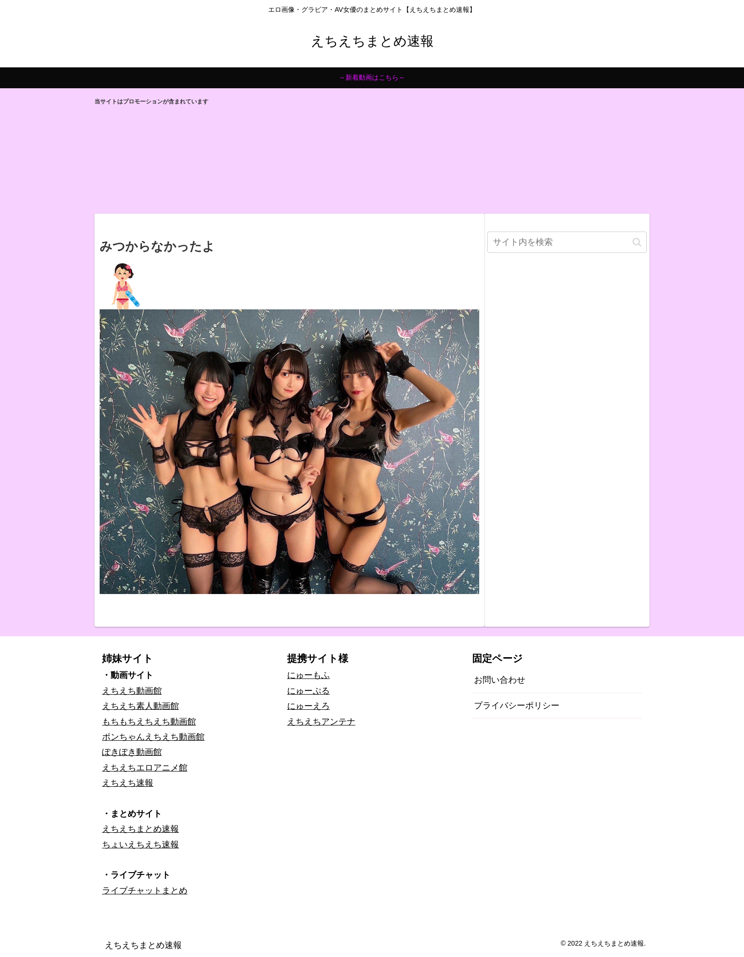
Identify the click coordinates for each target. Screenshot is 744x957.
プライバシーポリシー (516, 705)
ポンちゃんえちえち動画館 (153, 737)
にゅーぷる (308, 691)
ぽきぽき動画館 (132, 752)
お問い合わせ (499, 680)
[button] (637, 242)
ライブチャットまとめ (144, 890)
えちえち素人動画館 (140, 706)
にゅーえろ (308, 706)
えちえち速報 (127, 783)
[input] (567, 242)
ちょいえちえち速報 (140, 844)
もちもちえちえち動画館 (149, 721)
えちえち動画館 (132, 691)
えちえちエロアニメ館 (144, 767)
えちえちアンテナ (321, 721)
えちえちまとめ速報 (140, 829)
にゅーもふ (308, 675)
